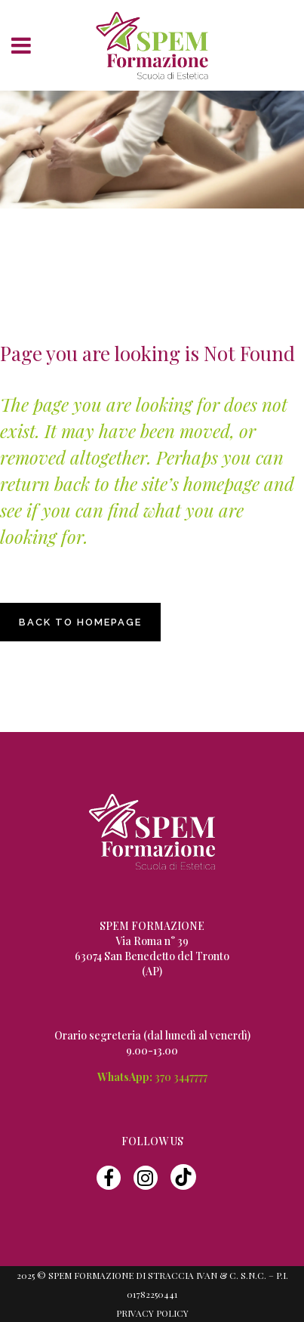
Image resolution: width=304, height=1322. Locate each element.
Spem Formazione (121, 233)
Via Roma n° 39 (152, 941)
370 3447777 (181, 1077)
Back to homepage (80, 622)
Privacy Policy (152, 1313)
